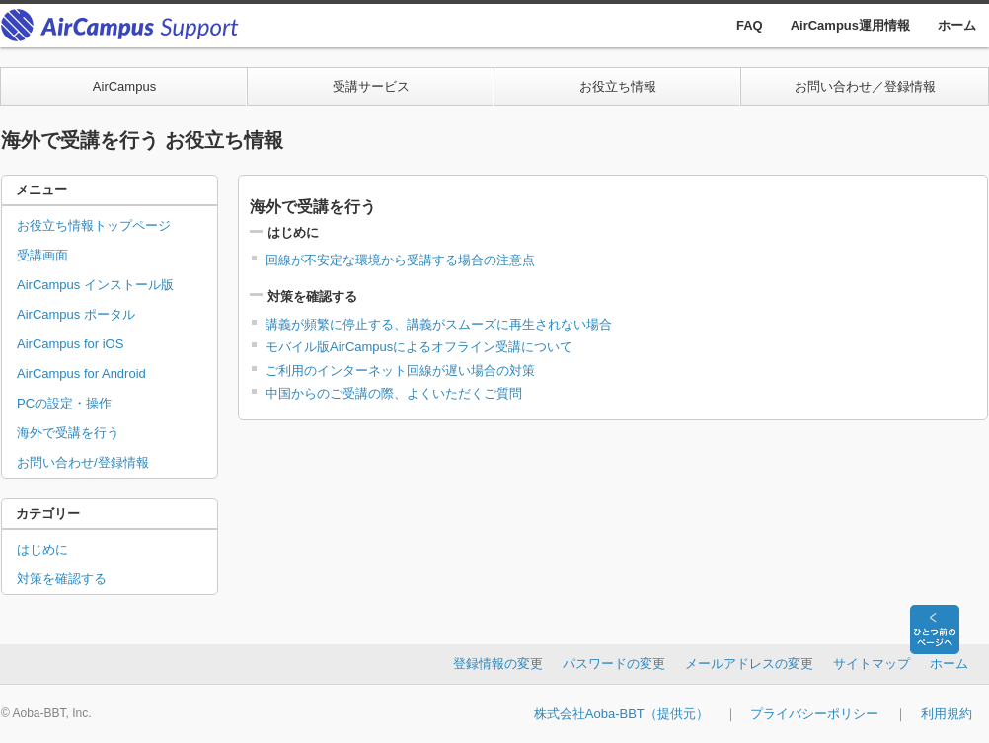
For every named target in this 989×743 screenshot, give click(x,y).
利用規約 (946, 713)
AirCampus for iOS (70, 343)
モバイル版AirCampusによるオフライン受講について (419, 346)
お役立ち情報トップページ (94, 225)
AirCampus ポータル (76, 314)
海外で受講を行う (68, 432)
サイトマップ (871, 663)
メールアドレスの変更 (749, 663)
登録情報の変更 (498, 663)
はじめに (42, 549)
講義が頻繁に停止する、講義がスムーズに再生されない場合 (439, 324)
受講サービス (371, 86)
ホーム (957, 25)
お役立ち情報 (617, 86)
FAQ (749, 25)
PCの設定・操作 (64, 403)
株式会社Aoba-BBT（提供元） (621, 713)
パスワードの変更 (614, 663)
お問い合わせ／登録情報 (865, 86)
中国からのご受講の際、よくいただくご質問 (394, 393)
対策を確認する (62, 578)
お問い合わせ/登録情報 (83, 462)
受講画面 (42, 255)
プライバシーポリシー (814, 713)
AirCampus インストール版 (95, 284)
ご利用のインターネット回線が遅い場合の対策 (400, 370)
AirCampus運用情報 (850, 25)
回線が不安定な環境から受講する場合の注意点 (400, 260)
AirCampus (124, 86)
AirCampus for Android (81, 373)
